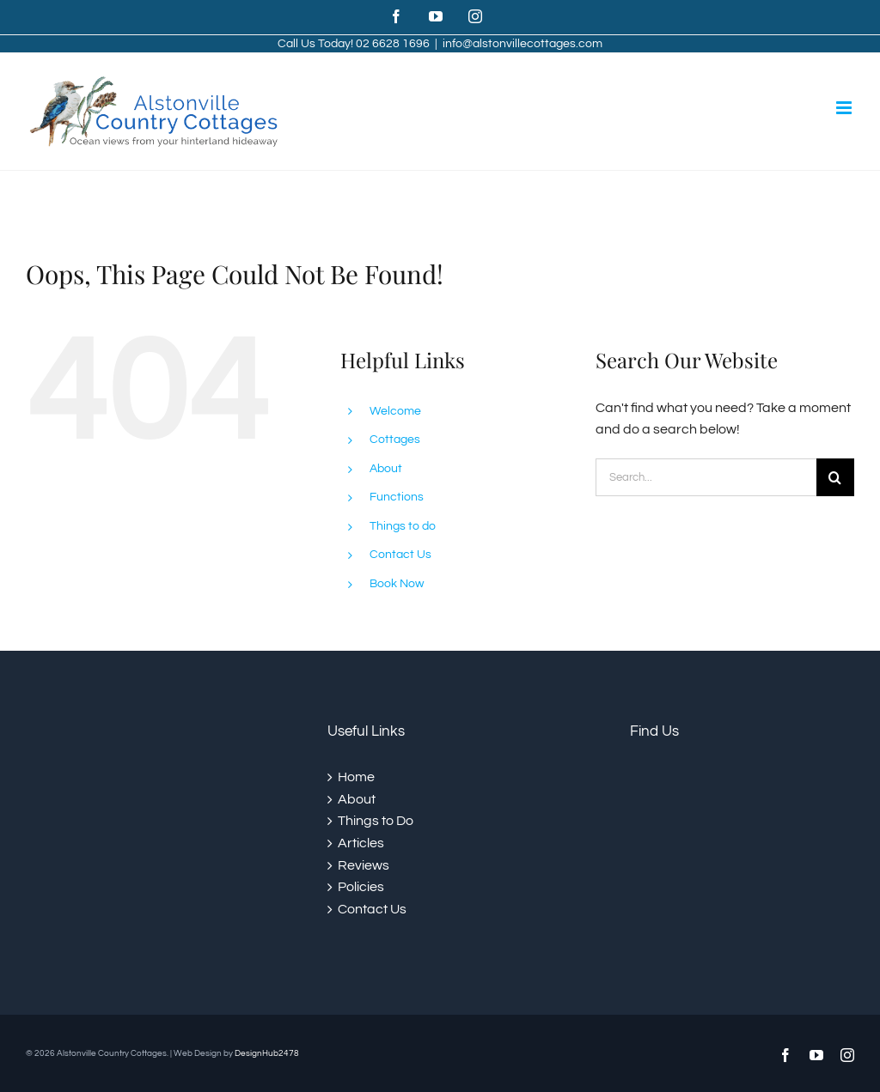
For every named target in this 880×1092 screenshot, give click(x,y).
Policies (361, 887)
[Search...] (706, 477)
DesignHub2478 (267, 1053)
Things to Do (375, 821)
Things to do (403, 526)
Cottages (395, 440)
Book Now (397, 584)
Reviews (363, 865)
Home (356, 777)
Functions (397, 497)
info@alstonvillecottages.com (522, 44)
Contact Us (400, 555)
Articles (361, 843)
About (386, 469)
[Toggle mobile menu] (845, 108)
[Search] (835, 477)
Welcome (395, 411)
